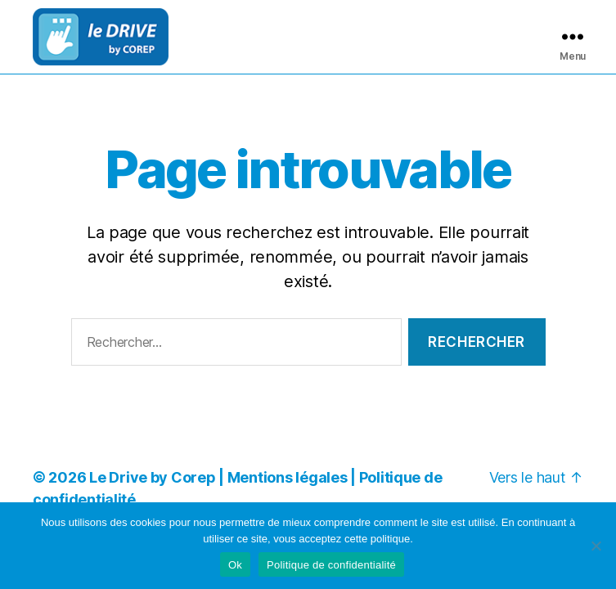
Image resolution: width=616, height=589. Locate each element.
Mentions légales (287, 482)
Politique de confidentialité (331, 565)
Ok (235, 565)
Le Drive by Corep (152, 482)
